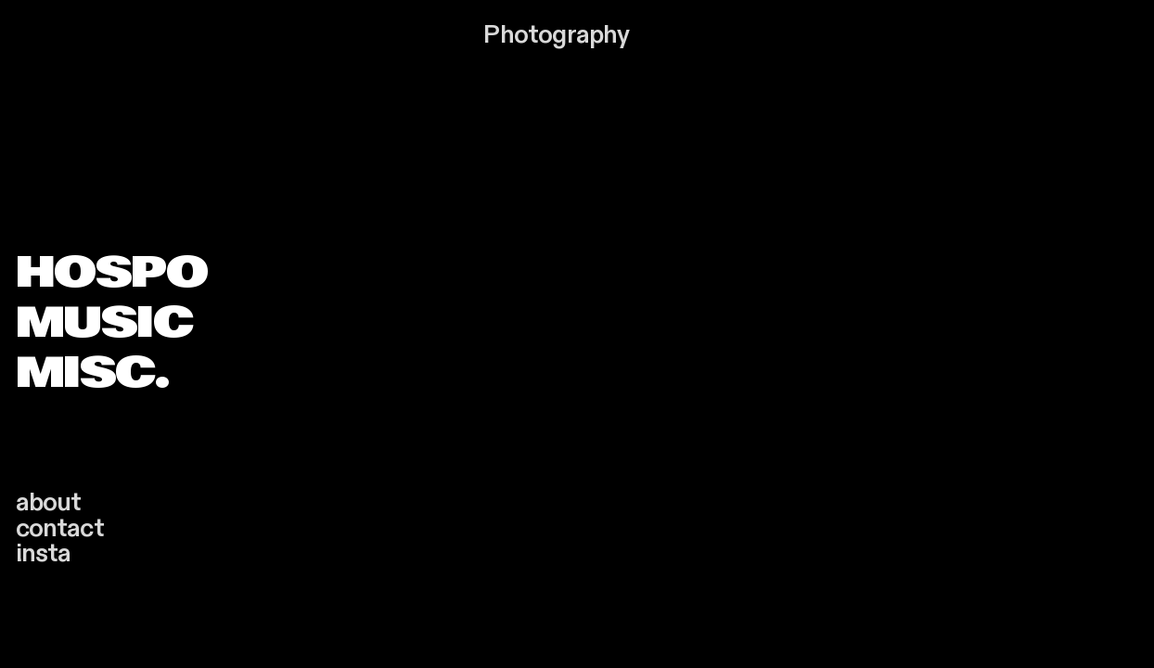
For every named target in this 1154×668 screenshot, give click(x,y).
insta (43, 553)
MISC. (92, 372)
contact (60, 528)
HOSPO (112, 272)
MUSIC (104, 322)
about (49, 502)
